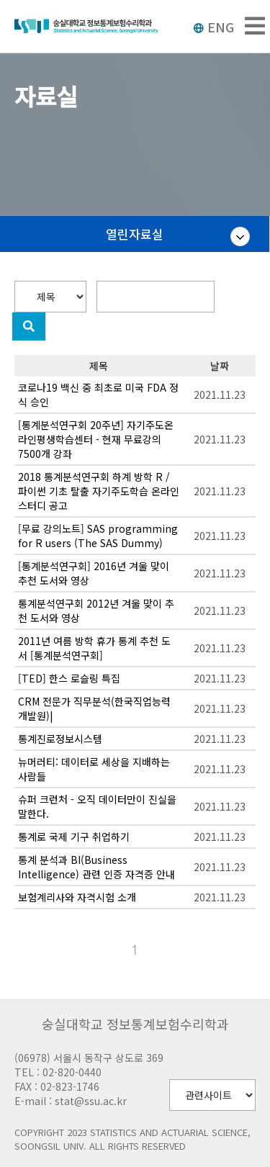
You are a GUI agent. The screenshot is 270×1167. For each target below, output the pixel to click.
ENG (213, 26)
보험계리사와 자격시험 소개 (77, 897)
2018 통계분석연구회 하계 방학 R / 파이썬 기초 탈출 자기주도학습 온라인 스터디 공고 (98, 491)
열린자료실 (134, 234)
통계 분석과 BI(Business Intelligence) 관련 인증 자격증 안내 (96, 866)
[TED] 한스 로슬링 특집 (69, 678)
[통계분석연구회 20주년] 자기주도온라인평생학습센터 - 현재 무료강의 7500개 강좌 (96, 439)
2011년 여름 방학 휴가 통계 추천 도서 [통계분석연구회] (94, 648)
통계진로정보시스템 (60, 738)
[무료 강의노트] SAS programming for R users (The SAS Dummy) (98, 535)
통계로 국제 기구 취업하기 (74, 836)
